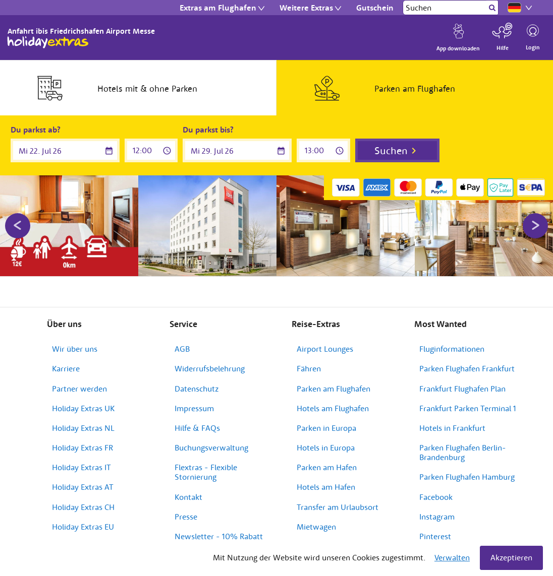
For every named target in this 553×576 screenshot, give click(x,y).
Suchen (391, 150)
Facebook (436, 497)
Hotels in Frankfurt (452, 428)
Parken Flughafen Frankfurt (467, 368)
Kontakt (188, 497)
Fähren (309, 368)
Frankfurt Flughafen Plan (462, 388)
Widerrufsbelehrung (210, 368)
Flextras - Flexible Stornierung (206, 472)
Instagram (437, 516)
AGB (182, 349)
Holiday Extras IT (81, 467)
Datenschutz (196, 388)
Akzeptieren (511, 557)
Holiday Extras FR (82, 447)
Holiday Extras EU (83, 527)
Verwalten (452, 557)
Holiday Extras (48, 42)
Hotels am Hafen (326, 487)
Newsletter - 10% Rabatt (219, 536)
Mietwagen (316, 527)
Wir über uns (74, 349)
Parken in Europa (326, 428)
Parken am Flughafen (333, 388)
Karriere (66, 368)
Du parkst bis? (208, 129)
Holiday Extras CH (83, 507)
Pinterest (435, 536)
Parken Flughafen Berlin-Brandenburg (462, 452)
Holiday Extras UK (83, 408)
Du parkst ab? (36, 129)
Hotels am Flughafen (333, 408)
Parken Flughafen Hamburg (467, 477)
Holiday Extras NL (83, 428)
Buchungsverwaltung (211, 447)
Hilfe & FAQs (197, 428)
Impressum (194, 408)
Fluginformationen (451, 349)
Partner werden (79, 388)
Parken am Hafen (327, 467)
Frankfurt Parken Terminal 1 (467, 408)
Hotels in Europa (326, 447)
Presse (186, 516)
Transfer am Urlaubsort (337, 507)
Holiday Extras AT (83, 487)
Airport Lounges (325, 349)
